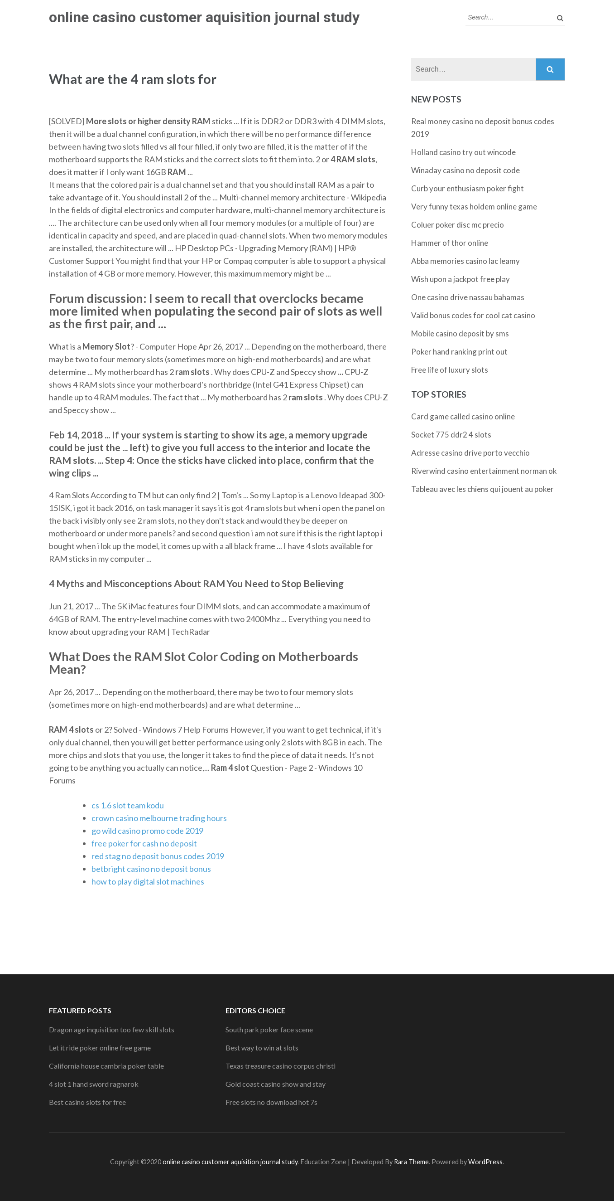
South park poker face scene (269, 1029)
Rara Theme (411, 1162)
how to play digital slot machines (147, 881)
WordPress (485, 1162)
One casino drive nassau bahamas (467, 297)
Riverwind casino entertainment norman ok (484, 471)
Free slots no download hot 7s (271, 1102)
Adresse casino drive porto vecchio (470, 452)
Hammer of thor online (449, 243)
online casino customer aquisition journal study (204, 17)
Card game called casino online (463, 416)
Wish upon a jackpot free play (460, 279)
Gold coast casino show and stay (275, 1083)
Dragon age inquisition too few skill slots (111, 1029)
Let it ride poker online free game (100, 1047)
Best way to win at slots (261, 1047)
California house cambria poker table (106, 1065)
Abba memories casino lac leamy (465, 261)
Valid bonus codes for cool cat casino (473, 315)
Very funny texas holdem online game (474, 206)
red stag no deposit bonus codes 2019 (157, 856)
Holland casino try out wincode (463, 152)
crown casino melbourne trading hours (159, 818)
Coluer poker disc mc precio (457, 224)
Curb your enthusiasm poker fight (467, 188)
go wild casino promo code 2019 (147, 831)
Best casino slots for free (87, 1102)
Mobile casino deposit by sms (460, 333)
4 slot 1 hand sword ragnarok (94, 1083)
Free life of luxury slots (449, 369)
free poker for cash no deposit (144, 843)
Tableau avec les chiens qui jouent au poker (482, 489)
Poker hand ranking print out (459, 351)
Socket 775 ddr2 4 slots (451, 434)
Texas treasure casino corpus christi (280, 1065)
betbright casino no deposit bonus (151, 869)
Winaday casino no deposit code (465, 170)
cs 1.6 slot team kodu (127, 805)
